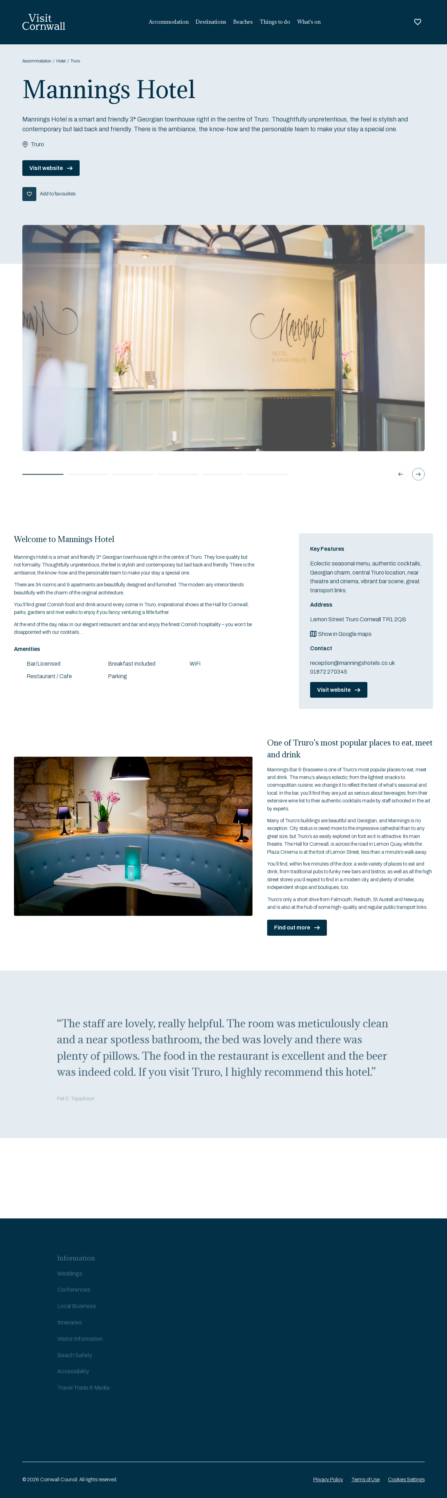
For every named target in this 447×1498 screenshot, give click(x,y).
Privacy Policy (328, 1479)
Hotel (61, 61)
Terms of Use (365, 1479)
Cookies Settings (406, 1479)
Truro (75, 61)
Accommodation (169, 22)
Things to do (275, 22)
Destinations (211, 22)
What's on (309, 22)
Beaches (243, 22)
